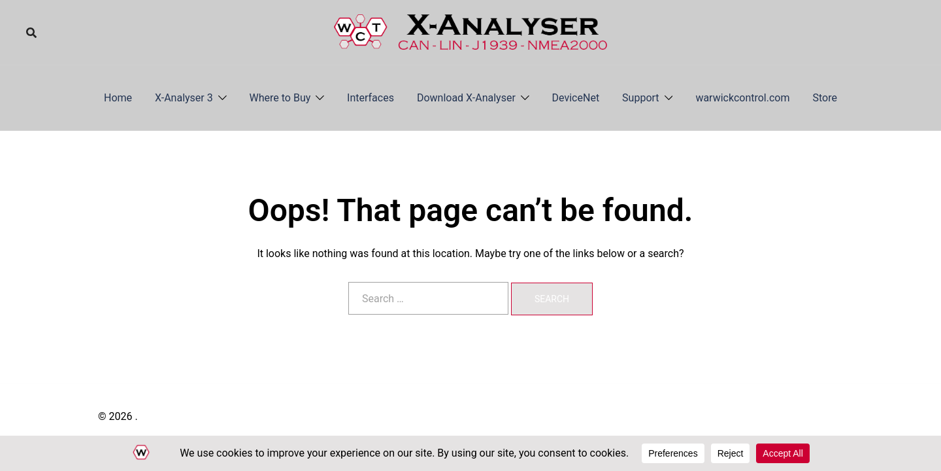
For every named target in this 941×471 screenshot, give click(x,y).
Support (640, 98)
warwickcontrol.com (742, 98)
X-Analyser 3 (184, 98)
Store (825, 98)
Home (118, 98)
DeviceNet (576, 98)
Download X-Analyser (466, 98)
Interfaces (370, 98)
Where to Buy (280, 98)
